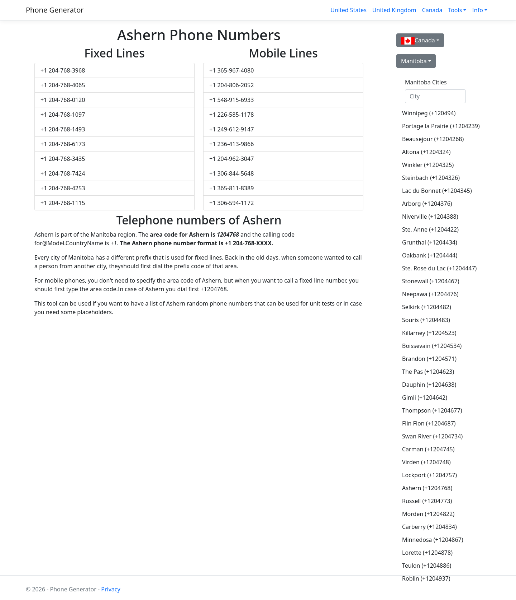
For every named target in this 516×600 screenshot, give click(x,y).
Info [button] (477, 10)
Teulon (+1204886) (426, 565)
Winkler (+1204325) (428, 165)
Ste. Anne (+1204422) (430, 229)
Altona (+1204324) (426, 152)
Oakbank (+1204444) (429, 255)
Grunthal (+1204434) (429, 242)
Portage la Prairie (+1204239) (438, 126)
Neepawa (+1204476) (430, 294)
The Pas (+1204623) (428, 372)
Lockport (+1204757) (429, 475)
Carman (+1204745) (428, 449)
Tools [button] (455, 10)
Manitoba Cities (426, 82)
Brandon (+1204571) (429, 359)
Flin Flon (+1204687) (429, 423)
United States (348, 10)
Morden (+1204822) (428, 514)
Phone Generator (55, 10)
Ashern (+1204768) (427, 488)
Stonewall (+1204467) (430, 281)
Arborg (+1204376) (427, 204)
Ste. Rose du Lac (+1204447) (438, 268)
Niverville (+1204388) (430, 216)
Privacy (110, 589)
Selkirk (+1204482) (426, 307)
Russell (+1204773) (427, 501)
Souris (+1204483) (426, 320)
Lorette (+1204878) (427, 553)
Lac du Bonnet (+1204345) (437, 191)
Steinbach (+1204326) (431, 178)
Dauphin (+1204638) (429, 385)
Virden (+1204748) (426, 462)
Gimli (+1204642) (424, 397)
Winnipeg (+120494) (428, 113)
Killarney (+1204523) (429, 333)
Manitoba (414, 61)
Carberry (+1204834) (429, 527)
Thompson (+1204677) (432, 410)
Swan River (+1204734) (432, 436)
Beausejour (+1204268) (433, 139)
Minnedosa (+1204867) (432, 540)
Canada (432, 10)
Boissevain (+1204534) (432, 346)
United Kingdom (394, 10)
